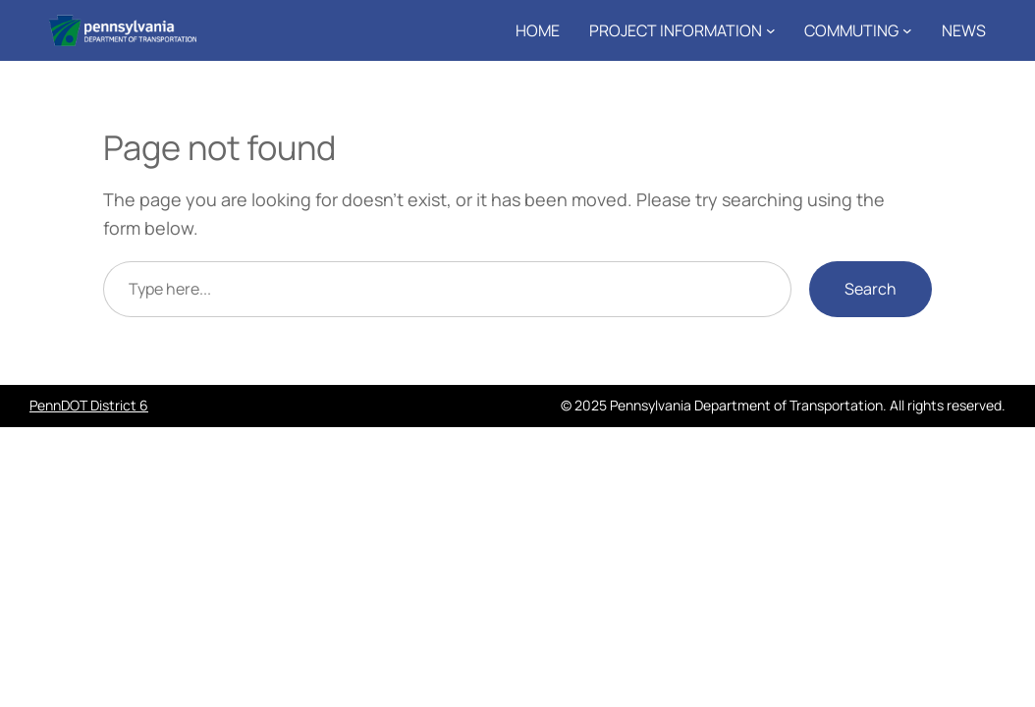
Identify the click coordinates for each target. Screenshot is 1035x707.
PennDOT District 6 (88, 405)
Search (870, 288)
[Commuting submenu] (907, 30)
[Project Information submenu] (771, 30)
